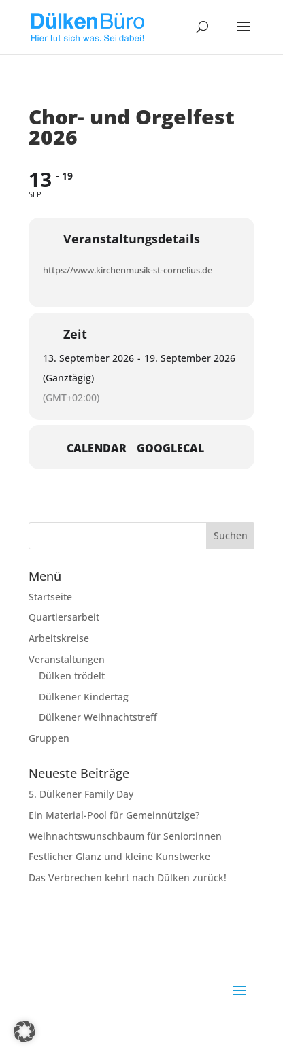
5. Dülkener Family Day (81, 793)
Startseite (50, 596)
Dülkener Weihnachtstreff (98, 717)
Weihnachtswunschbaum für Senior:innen (125, 836)
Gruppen (49, 738)
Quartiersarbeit (64, 617)
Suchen (231, 535)
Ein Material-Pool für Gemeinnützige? (114, 814)
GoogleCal (170, 448)
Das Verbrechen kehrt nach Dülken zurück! (128, 877)
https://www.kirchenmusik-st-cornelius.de (127, 270)
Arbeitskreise (59, 638)
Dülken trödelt (72, 675)
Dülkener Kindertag (84, 696)
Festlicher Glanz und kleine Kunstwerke (119, 856)
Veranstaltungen (67, 659)
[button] (24, 1031)
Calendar (97, 448)
